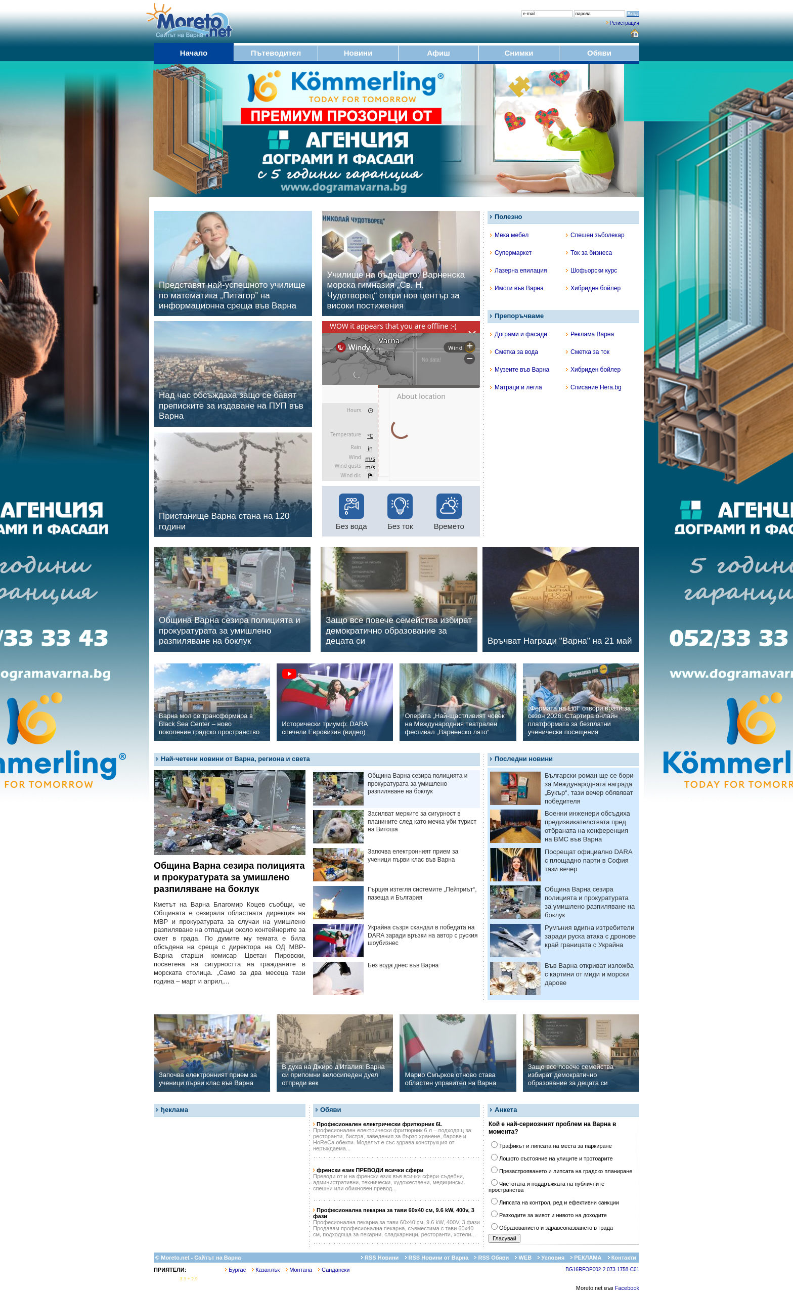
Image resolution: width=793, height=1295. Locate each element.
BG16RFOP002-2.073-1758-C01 (602, 1269)
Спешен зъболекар (595, 235)
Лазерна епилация (518, 270)
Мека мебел (509, 235)
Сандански (333, 1270)
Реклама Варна (590, 334)
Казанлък (266, 1270)
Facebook (627, 1288)
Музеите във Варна (519, 369)
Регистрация (624, 23)
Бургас (235, 1270)
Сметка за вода (514, 351)
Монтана (299, 1270)
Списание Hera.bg (594, 387)
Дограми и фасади (518, 334)
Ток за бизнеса (589, 252)
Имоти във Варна (517, 288)
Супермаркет (511, 252)
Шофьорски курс (591, 270)
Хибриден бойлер (593, 288)
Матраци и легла (516, 387)
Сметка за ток (587, 351)
